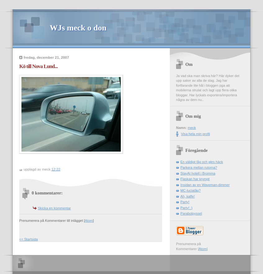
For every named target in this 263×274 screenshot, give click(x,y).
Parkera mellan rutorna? (198, 167)
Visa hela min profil (195, 134)
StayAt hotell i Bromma (197, 173)
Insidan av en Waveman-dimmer (205, 185)
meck (192, 128)
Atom (89, 220)
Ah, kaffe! (187, 196)
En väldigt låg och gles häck (201, 162)
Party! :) (186, 208)
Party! (184, 202)
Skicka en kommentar (54, 208)
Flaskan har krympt (195, 179)
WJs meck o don (78, 27)
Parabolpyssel (191, 213)
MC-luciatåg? (190, 190)
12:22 (56, 169)
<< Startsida (28, 239)
